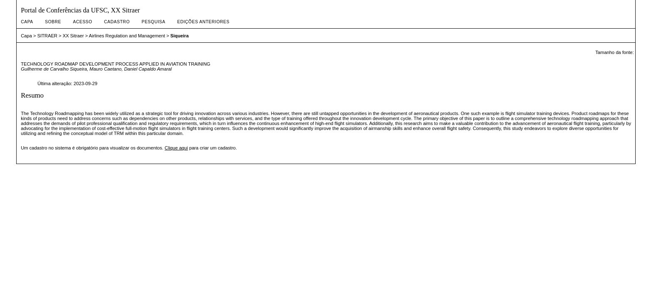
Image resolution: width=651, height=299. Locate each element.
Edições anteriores (203, 22)
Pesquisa (153, 22)
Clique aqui (176, 147)
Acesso (82, 22)
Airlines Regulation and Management (127, 35)
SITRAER (47, 35)
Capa (27, 22)
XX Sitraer (73, 35)
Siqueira (179, 35)
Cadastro (117, 22)
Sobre (53, 22)
